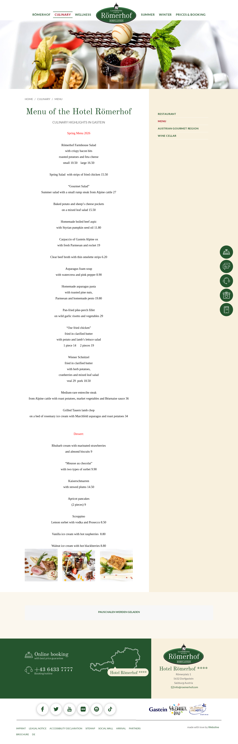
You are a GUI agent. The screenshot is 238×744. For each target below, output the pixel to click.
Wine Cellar (167, 135)
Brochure (22, 734)
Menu (162, 121)
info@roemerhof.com (184, 687)
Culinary (43, 99)
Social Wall (105, 728)
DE (33, 734)
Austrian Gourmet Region (178, 128)
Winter (165, 14)
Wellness (83, 14)
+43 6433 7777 (59, 671)
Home (29, 99)
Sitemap (90, 728)
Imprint (21, 728)
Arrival (121, 728)
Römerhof (41, 14)
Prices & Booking (191, 14)
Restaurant (167, 113)
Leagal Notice (37, 728)
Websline (213, 727)
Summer (148, 14)
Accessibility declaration (66, 728)
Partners (134, 728)
